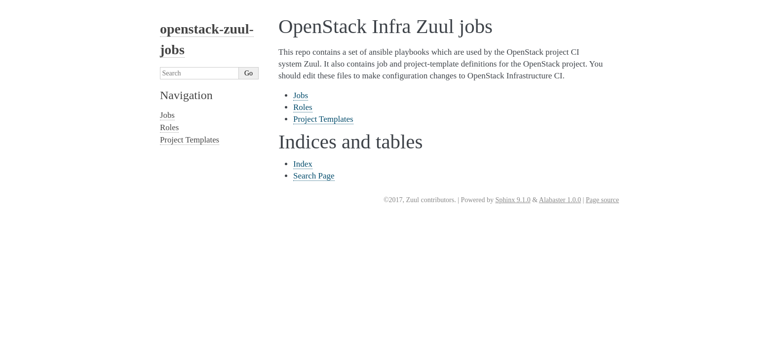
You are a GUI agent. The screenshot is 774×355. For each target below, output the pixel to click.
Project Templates (323, 119)
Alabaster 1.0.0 (560, 200)
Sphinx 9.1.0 (512, 200)
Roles (302, 107)
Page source (602, 200)
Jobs (300, 95)
